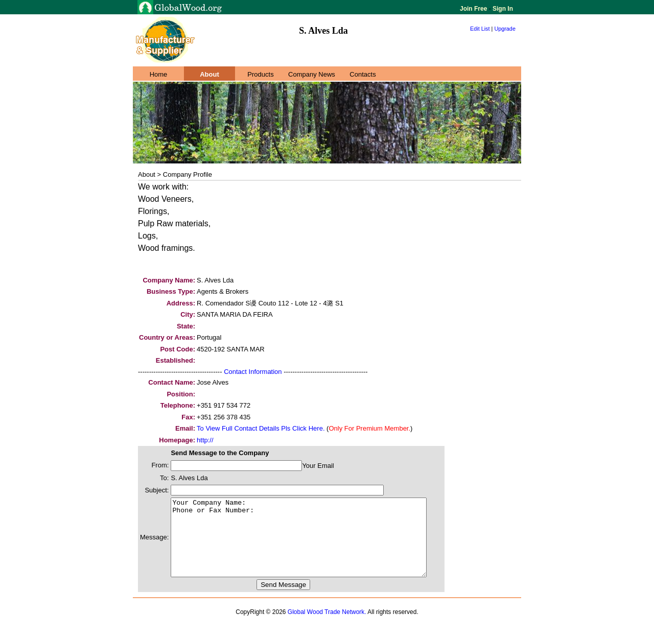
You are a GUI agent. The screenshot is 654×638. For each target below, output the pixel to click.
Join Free (474, 8)
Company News (311, 74)
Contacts (362, 74)
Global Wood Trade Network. (327, 627)
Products (260, 74)
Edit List (480, 29)
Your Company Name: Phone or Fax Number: (314, 545)
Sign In (502, 8)
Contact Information (253, 371)
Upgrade (505, 29)
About (209, 74)
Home (159, 74)
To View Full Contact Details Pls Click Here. (260, 428)
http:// (205, 440)
